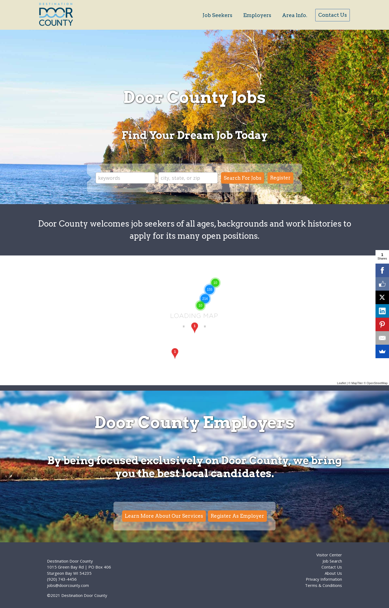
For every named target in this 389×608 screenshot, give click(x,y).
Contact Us (332, 15)
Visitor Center (329, 554)
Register (280, 178)
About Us (333, 573)
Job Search (332, 561)
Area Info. (294, 15)
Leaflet (341, 383)
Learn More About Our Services (164, 516)
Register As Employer (237, 516)
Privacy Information (324, 579)
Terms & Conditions (323, 585)
